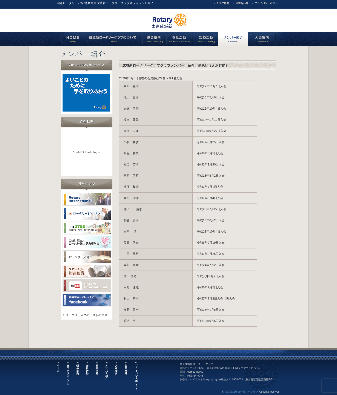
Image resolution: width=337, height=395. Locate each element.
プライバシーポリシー (267, 3)
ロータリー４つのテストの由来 (86, 315)
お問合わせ (241, 3)
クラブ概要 (222, 3)
